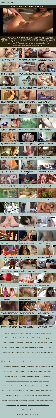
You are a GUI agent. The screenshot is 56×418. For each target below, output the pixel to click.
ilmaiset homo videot (37, 45)
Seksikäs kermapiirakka (24, 45)
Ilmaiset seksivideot (8, 2)
